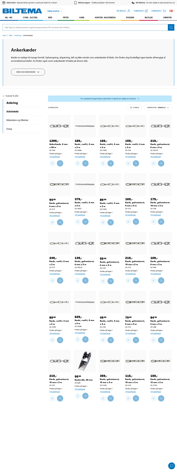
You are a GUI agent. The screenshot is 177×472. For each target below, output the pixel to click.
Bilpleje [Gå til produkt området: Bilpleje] (149, 17)
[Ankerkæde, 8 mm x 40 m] (59, 126)
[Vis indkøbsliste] (141, 11)
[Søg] (171, 27)
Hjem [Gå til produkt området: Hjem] (81, 17)
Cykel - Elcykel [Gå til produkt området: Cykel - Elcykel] (30, 17)
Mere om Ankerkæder (28, 72)
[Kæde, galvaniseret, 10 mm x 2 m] (160, 184)
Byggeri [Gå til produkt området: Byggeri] (130, 17)
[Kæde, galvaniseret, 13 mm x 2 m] (59, 361)
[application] (172, 466)
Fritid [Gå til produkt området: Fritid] (66, 17)
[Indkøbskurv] (158, 11)
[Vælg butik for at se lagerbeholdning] (110, 99)
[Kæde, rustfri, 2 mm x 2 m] (110, 302)
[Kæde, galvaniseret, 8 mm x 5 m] (160, 126)
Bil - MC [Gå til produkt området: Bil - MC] (8, 17)
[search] (88, 27)
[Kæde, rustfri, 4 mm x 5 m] (84, 126)
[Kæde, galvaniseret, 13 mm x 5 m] (110, 361)
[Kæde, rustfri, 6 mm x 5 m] (84, 184)
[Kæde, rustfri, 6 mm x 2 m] (135, 126)
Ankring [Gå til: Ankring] (17, 35)
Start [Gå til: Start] (4, 35)
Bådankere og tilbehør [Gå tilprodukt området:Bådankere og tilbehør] (17, 120)
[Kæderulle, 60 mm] (84, 361)
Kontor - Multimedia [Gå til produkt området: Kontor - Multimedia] (105, 17)
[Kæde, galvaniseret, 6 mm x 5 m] (59, 184)
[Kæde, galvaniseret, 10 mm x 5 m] (135, 243)
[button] (172, 11)
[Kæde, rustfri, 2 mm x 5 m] (59, 302)
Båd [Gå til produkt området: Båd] (50, 17)
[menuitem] (9, 18)
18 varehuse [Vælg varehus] (105, 156)
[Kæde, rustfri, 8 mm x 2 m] (59, 243)
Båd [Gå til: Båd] (10, 35)
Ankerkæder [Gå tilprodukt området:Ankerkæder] (12, 111)
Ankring (12, 103)
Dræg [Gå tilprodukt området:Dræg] (9, 128)
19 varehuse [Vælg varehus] (54, 156)
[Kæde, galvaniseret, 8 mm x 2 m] (160, 243)
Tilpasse (134, 108)
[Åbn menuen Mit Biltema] (123, 11)
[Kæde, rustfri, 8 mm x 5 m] (84, 302)
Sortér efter (158, 108)
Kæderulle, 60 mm (84, 379)
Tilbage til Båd (10, 96)
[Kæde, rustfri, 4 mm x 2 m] (110, 184)
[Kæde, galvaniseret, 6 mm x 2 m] (110, 243)
